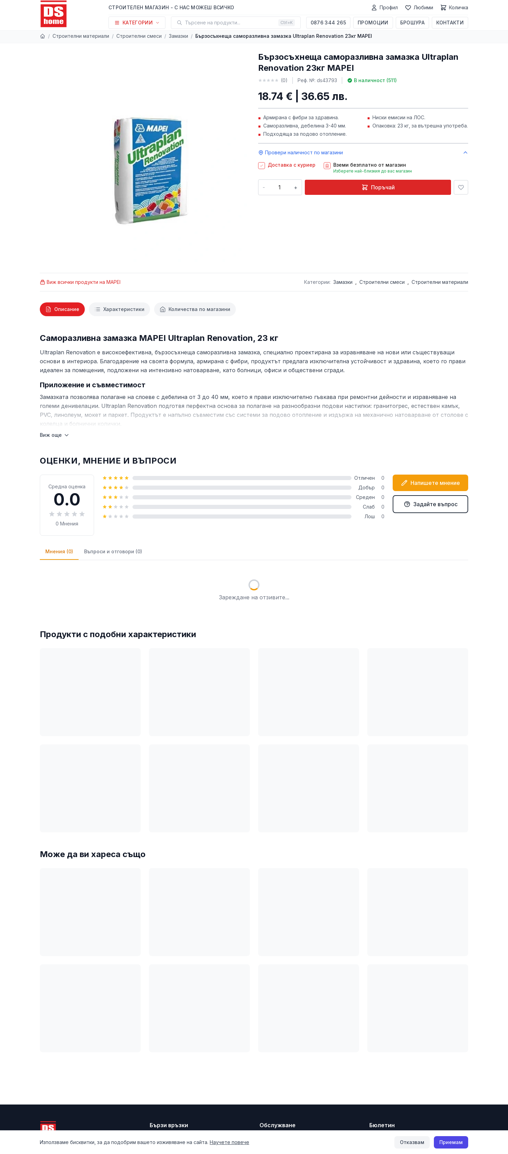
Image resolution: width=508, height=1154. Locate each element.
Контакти (450, 22)
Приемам (451, 1142)
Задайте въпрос (431, 504)
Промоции (373, 22)
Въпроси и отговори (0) (113, 551)
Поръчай (378, 187)
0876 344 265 (328, 22)
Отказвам (412, 1142)
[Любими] (419, 7)
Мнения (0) (59, 551)
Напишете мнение (430, 482)
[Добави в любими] (461, 187)
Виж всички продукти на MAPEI (80, 282)
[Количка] (454, 7)
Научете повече (229, 1142)
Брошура (412, 22)
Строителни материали (81, 36)
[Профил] (384, 7)
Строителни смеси (139, 36)
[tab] (62, 309)
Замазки (178, 36)
